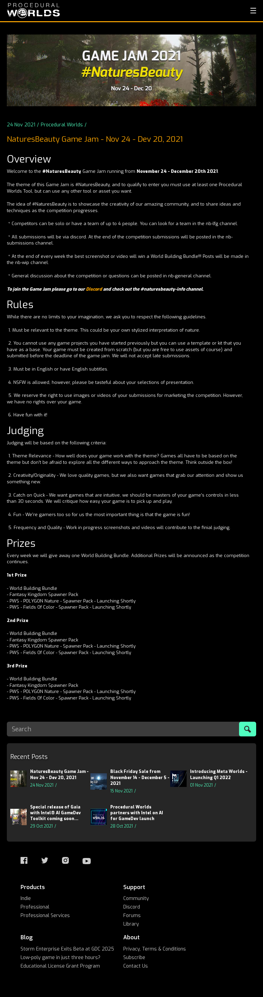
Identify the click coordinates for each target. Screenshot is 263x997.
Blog (27, 937)
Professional (35, 907)
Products (33, 887)
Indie (26, 898)
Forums (132, 915)
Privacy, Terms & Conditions (154, 949)
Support (134, 887)
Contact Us (135, 966)
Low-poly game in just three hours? (60, 957)
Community (136, 898)
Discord (94, 289)
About (131, 937)
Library (131, 924)
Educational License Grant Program (60, 966)
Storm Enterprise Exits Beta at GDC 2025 (67, 949)
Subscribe (134, 957)
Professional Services (45, 915)
